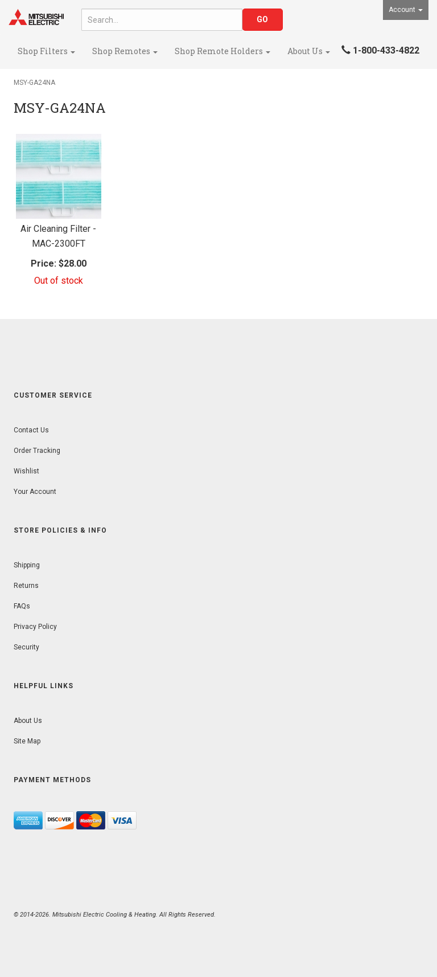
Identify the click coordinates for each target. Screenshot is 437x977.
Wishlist (26, 471)
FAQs (22, 606)
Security (26, 647)
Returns (26, 586)
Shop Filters (46, 51)
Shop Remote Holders (222, 51)
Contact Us (31, 430)
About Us (308, 51)
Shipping (27, 565)
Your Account (35, 492)
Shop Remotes (125, 51)
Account (406, 10)
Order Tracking (37, 451)
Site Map (27, 741)
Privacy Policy (35, 627)
